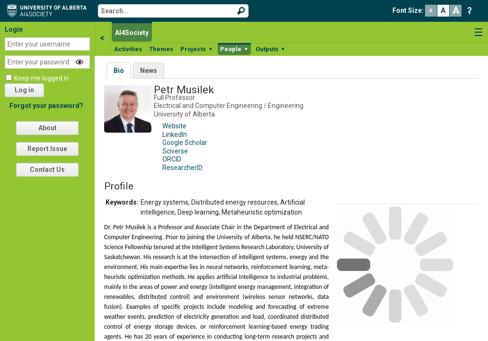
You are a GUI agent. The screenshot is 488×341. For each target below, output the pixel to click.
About (47, 128)
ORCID (171, 159)
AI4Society (132, 32)
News (148, 70)
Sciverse (175, 151)
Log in (24, 90)
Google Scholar (184, 142)
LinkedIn (174, 134)
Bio (119, 70)
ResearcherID (182, 167)
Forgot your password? (46, 105)
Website (174, 126)
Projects (196, 49)
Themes (161, 49)
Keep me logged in (41, 78)
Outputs (270, 49)
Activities (128, 49)
